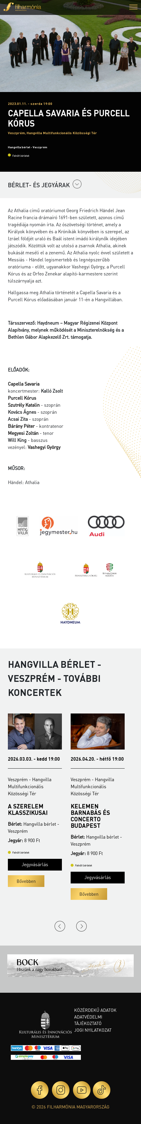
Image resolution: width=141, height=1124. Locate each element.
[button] (133, 8)
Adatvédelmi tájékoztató (88, 1020)
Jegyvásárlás (35, 864)
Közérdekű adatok (95, 1010)
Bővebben (26, 881)
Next (81, 926)
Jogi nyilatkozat (93, 1030)
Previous (60, 926)
